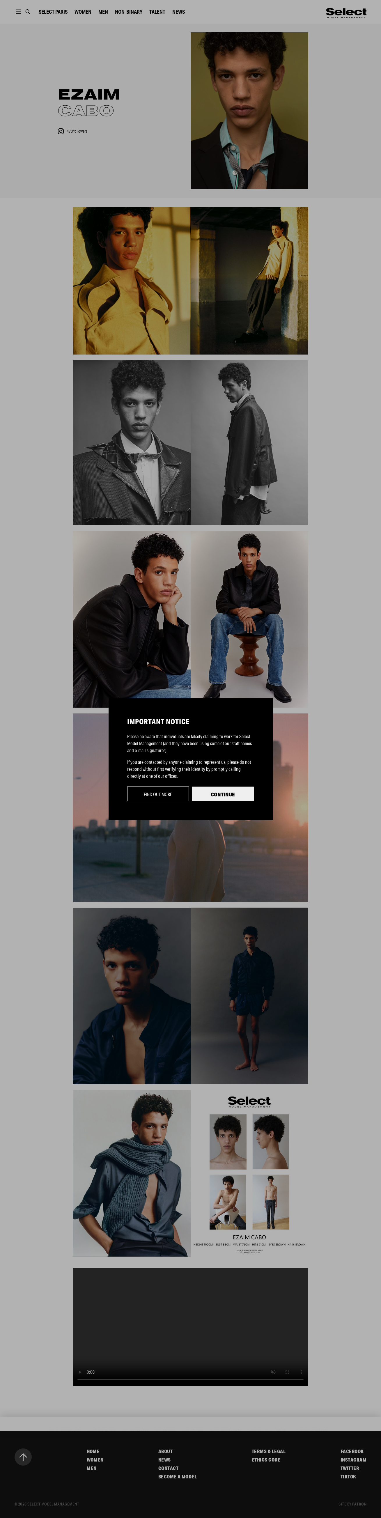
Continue (223, 794)
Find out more (158, 794)
